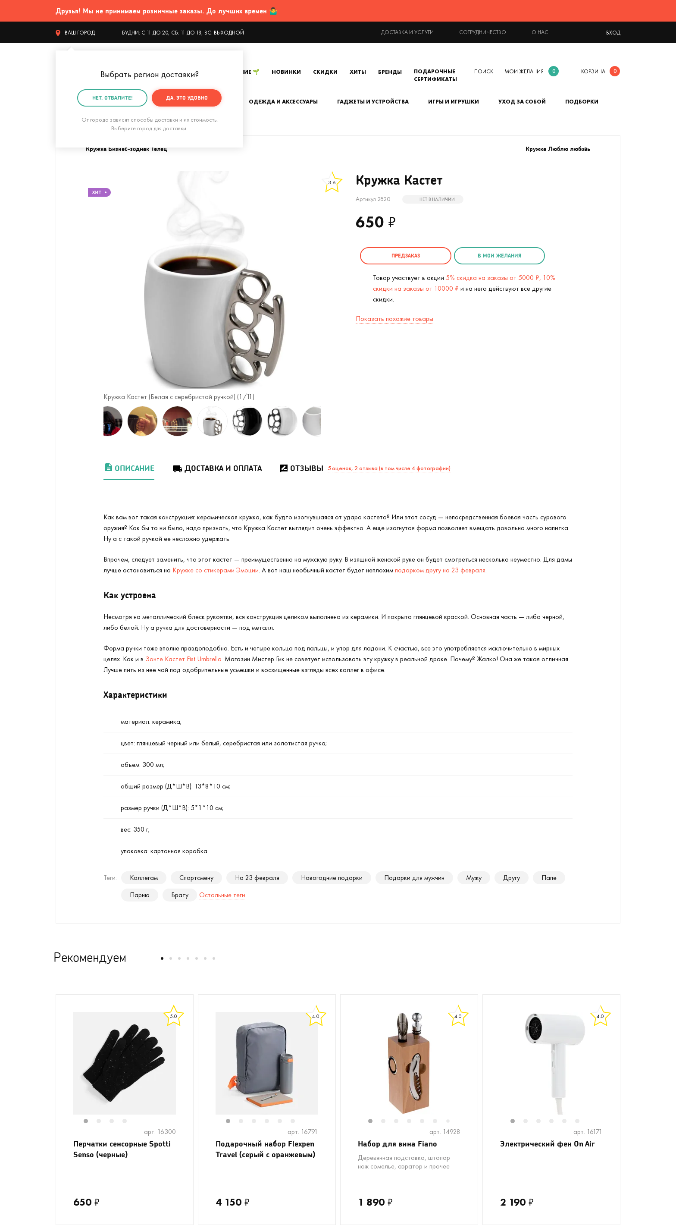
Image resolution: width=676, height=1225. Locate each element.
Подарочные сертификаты (435, 75)
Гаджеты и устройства (373, 101)
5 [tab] (284, 1122)
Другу (511, 877)
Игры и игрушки (453, 101)
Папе (549, 877)
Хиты (358, 72)
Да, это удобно (187, 97)
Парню (140, 894)
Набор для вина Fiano (397, 1143)
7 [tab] (451, 1122)
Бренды (390, 72)
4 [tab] (129, 1122)
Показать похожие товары (394, 318)
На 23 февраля (257, 877)
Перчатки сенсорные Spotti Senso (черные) (122, 1149)
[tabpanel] (124, 1063)
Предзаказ (405, 255)
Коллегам (144, 877)
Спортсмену (196, 877)
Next (329, 421)
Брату (179, 894)
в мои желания (498, 255)
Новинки (286, 72)
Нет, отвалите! (112, 97)
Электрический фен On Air (547, 1143)
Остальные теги (222, 894)
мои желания (524, 71)
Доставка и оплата (217, 468)
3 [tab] (116, 1122)
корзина (593, 71)
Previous (94, 421)
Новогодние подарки (332, 877)
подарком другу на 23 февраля (440, 570)
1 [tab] (90, 1122)
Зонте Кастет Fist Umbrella (183, 658)
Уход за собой (522, 101)
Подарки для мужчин (414, 877)
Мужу (474, 877)
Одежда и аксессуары (283, 101)
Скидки (325, 72)
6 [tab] (297, 1122)
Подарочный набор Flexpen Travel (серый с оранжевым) (265, 1149)
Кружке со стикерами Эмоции (215, 570)
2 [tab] (103, 1122)
